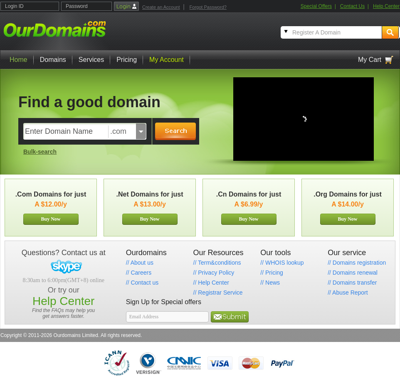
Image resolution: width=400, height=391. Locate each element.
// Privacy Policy (214, 272)
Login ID (14, 6)
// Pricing (271, 272)
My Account (166, 59)
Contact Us (352, 6)
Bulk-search (40, 151)
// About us (139, 262)
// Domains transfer (352, 282)
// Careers (138, 272)
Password (77, 6)
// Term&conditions (217, 262)
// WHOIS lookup (282, 262)
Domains (53, 59)
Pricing (126, 59)
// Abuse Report (348, 292)
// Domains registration (357, 262)
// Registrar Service (218, 292)
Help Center (386, 6)
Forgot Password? (208, 7)
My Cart (369, 59)
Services (91, 59)
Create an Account (161, 7)
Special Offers (316, 6)
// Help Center (211, 282)
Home (18, 59)
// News (270, 282)
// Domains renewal (353, 272)
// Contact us (142, 282)
